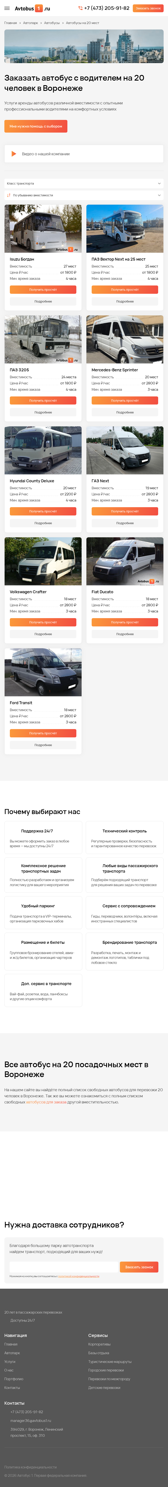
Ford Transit (21, 703)
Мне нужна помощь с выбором (36, 126)
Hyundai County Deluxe (32, 481)
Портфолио (13, 1378)
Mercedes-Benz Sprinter (115, 370)
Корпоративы (99, 1344)
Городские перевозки (106, 1370)
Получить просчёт (43, 289)
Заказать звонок (148, 8)
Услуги (9, 1361)
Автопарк (30, 23)
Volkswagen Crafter (28, 592)
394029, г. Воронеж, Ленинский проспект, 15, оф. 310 (36, 1432)
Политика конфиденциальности (30, 1467)
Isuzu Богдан (22, 259)
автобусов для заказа (46, 1102)
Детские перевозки (104, 1387)
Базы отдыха (98, 1352)
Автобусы (52, 23)
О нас (9, 1370)
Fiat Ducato (102, 592)
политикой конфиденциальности (78, 1276)
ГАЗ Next (100, 481)
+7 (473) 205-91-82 (106, 8)
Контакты (12, 1387)
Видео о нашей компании (41, 154)
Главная (10, 23)
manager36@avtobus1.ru (30, 1420)
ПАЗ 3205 (19, 370)
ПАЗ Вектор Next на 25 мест (118, 259)
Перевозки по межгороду (109, 1378)
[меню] (7, 8)
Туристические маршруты (109, 1361)
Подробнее (43, 301)
